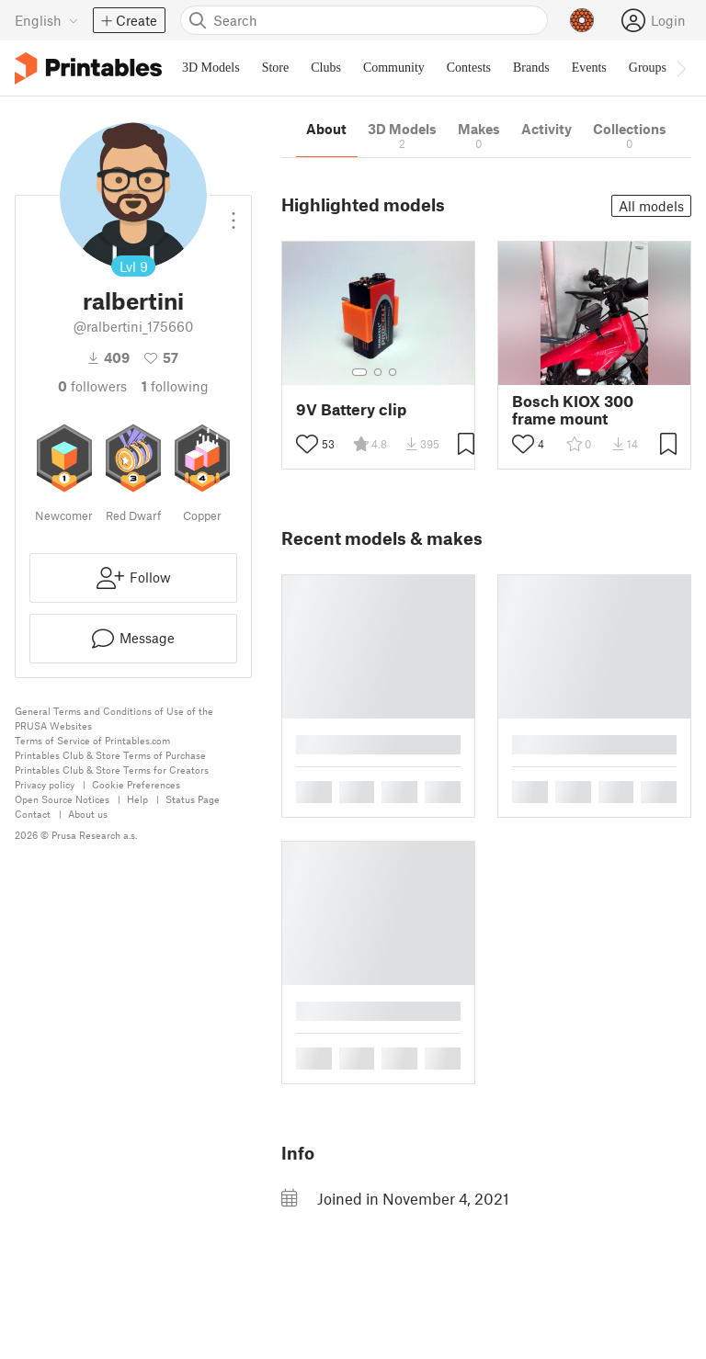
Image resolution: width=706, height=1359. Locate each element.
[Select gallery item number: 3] (392, 372)
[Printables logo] (88, 68)
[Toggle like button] (307, 444)
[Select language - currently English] (46, 20)
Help (137, 799)
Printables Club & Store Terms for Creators (112, 770)
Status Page (192, 799)
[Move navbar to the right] (680, 68)
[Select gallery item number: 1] (359, 372)
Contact (33, 814)
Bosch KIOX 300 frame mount (572, 409)
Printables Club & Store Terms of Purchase (110, 755)
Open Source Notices (62, 799)
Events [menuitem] (589, 67)
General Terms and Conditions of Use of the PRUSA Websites (114, 718)
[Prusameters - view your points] (582, 20)
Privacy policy (44, 784)
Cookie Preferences (136, 784)
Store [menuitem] (276, 67)
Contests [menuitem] (469, 67)
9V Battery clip (351, 409)
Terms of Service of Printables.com (92, 740)
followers (92, 386)
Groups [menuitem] (647, 67)
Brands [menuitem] (531, 67)
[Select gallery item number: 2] (377, 372)
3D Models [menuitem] (211, 67)
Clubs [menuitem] (326, 67)
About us (88, 814)
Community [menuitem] (394, 67)
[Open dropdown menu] (233, 213)
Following (175, 386)
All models (651, 206)
